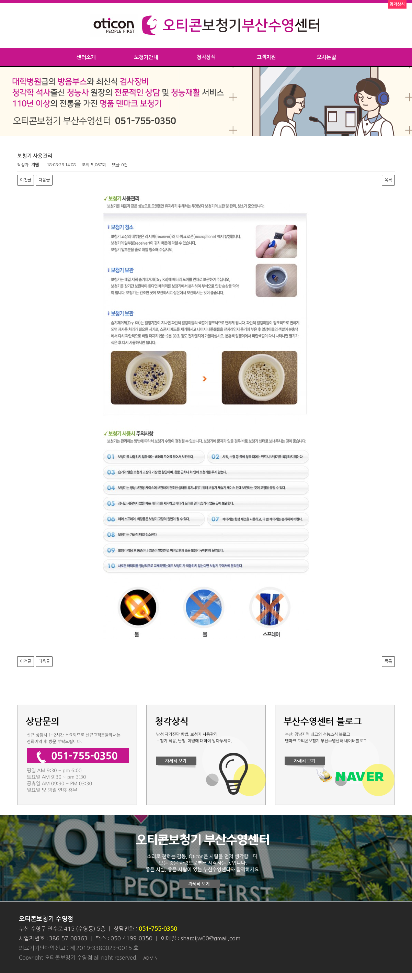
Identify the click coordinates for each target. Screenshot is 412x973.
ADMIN (150, 958)
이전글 (25, 180)
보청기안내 (146, 57)
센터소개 (85, 57)
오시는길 (326, 57)
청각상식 (206, 57)
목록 (388, 180)
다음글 (44, 180)
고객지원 (266, 57)
